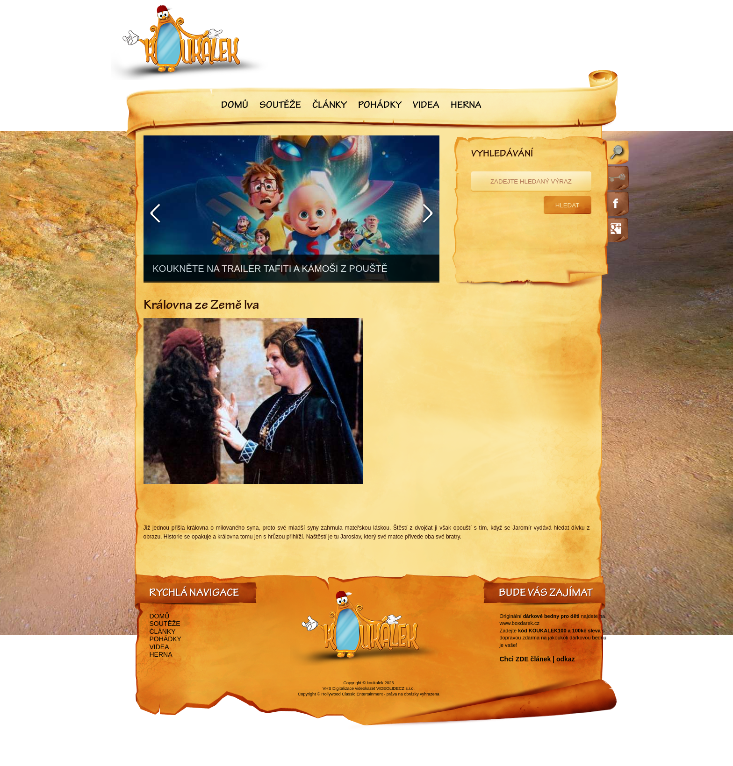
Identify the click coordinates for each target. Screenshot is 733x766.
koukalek (375, 683)
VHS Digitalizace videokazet (349, 688)
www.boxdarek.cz (520, 623)
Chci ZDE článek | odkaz (537, 659)
